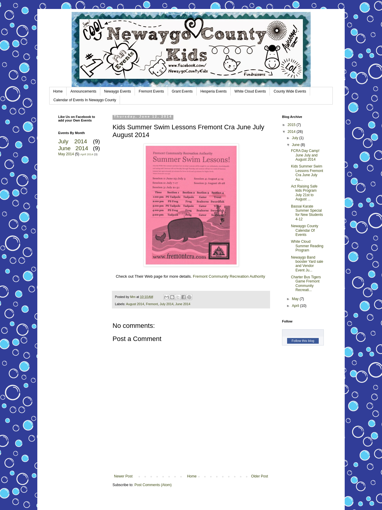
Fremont (152, 304)
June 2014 (182, 304)
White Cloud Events (250, 91)
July (295, 138)
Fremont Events (151, 91)
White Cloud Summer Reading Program (307, 245)
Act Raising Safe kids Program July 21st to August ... (304, 192)
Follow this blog (303, 340)
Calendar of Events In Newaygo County (84, 100)
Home (58, 91)
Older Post (259, 476)
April (296, 306)
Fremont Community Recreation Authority (229, 276)
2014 (292, 132)
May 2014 (66, 154)
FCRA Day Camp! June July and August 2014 (305, 155)
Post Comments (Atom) (153, 485)
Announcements (83, 91)
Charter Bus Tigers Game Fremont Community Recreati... (306, 283)
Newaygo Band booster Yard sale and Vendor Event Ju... (307, 263)
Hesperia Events (214, 91)
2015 (292, 125)
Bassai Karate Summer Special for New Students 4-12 (307, 212)
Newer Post (123, 476)
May (296, 299)
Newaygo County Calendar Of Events (304, 230)
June (296, 145)
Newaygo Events (117, 91)
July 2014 (166, 304)
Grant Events (182, 91)
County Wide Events (290, 91)
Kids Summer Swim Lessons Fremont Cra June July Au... (307, 172)
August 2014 (135, 304)
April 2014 (86, 154)
